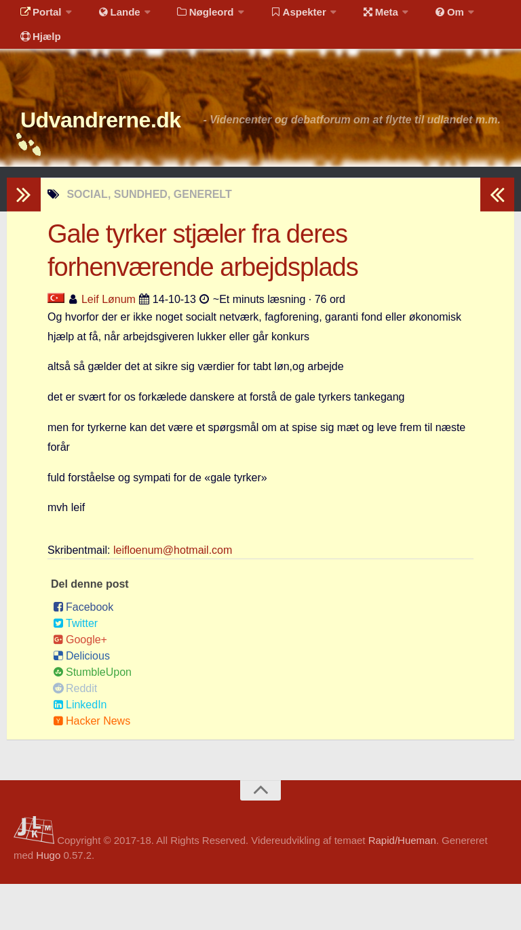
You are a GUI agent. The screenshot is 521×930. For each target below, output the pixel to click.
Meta (357, 16)
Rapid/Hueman (402, 886)
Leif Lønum (108, 345)
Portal (38, 16)
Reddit (75, 734)
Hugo (48, 901)
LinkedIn (80, 750)
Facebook (83, 653)
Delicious (81, 702)
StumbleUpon (92, 718)
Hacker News (91, 767)
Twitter (75, 669)
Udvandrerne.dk (126, 142)
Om (420, 16)
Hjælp (37, 50)
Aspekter (280, 16)
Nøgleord (191, 16)
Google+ (80, 685)
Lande (110, 16)
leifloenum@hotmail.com (172, 596)
